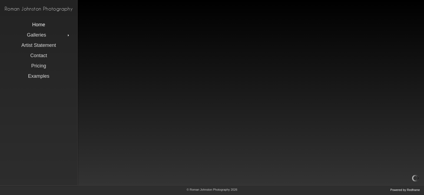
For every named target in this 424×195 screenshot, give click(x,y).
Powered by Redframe (405, 189)
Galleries (48, 35)
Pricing (38, 66)
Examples (38, 76)
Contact (38, 55)
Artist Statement (38, 45)
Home (38, 24)
